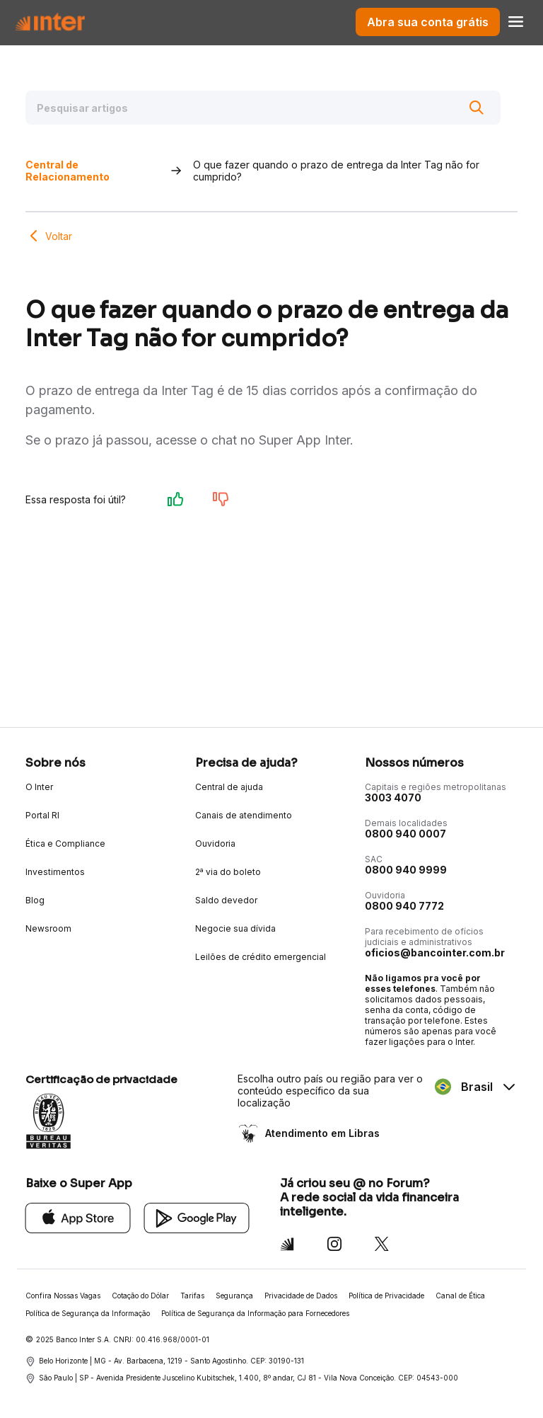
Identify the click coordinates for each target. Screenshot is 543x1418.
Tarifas (192, 1295)
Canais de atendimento (243, 815)
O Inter (39, 787)
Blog (35, 900)
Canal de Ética (460, 1295)
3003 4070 (393, 797)
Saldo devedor (226, 900)
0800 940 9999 (406, 870)
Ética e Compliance (65, 843)
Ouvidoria (215, 843)
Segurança (234, 1295)
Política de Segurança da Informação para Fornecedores (255, 1313)
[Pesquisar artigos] (263, 108)
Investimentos (55, 872)
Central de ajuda (229, 787)
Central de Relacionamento (67, 171)
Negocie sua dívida (235, 928)
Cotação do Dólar (140, 1295)
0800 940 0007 (405, 834)
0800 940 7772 (404, 906)
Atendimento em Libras (321, 1133)
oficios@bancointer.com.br (435, 953)
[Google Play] (197, 1217)
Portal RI (42, 815)
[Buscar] (476, 107)
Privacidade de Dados (300, 1295)
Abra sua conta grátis (428, 22)
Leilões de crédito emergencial (260, 956)
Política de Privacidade (386, 1295)
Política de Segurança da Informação (87, 1313)
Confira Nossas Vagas (62, 1295)
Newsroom (48, 928)
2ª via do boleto (228, 872)
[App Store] (78, 1217)
